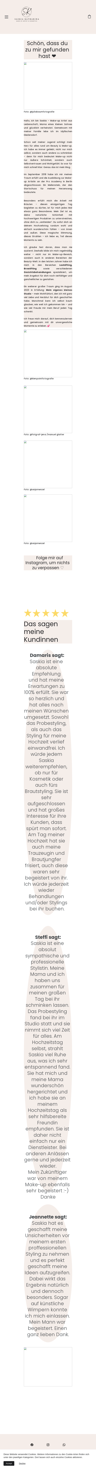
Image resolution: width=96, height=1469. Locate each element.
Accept (9, 1463)
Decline (22, 1463)
